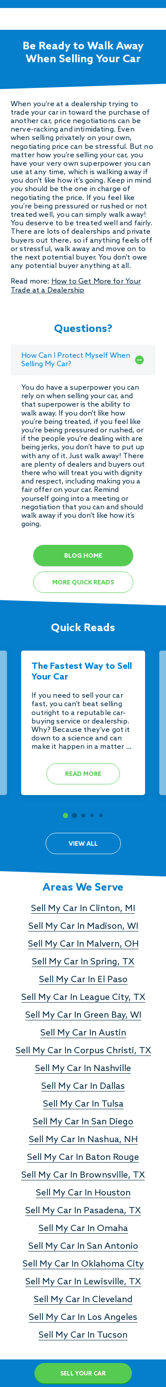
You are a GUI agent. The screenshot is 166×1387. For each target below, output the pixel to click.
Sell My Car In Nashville (83, 1068)
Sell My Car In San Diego (83, 1122)
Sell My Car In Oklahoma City (83, 1264)
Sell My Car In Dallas (83, 1086)
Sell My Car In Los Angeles (83, 1317)
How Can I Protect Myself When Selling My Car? (83, 360)
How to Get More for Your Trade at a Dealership (76, 285)
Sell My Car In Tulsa (83, 1104)
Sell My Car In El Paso (83, 980)
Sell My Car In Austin (83, 1033)
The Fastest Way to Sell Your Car (81, 672)
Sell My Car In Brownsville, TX (83, 1175)
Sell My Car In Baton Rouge (83, 1157)
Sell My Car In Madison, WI (83, 926)
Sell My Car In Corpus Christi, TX (83, 1051)
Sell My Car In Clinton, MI (83, 908)
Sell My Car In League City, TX (83, 997)
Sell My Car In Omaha (83, 1228)
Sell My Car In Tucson (83, 1335)
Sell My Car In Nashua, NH (83, 1140)
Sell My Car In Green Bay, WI (83, 1015)
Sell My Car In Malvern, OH (83, 944)
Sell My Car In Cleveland (83, 1300)
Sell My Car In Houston (83, 1193)
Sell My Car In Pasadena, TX (83, 1211)
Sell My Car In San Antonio (83, 1246)
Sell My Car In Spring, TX (83, 962)
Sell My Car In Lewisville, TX (83, 1282)
